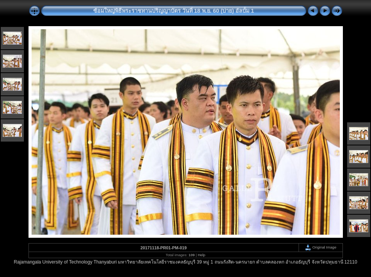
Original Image (320, 247)
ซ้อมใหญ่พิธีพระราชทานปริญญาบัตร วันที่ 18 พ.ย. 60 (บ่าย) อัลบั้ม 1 (173, 11)
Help (201, 255)
